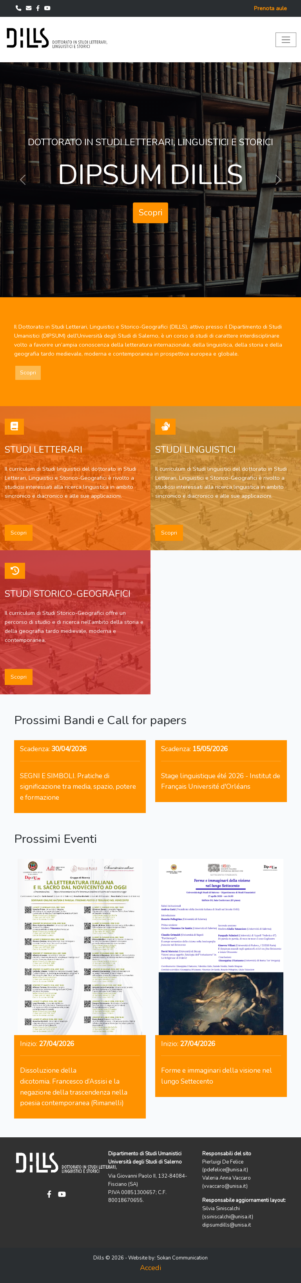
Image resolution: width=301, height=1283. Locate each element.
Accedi (150, 1267)
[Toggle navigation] (286, 40)
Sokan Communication (182, 1257)
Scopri (150, 213)
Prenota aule (270, 8)
